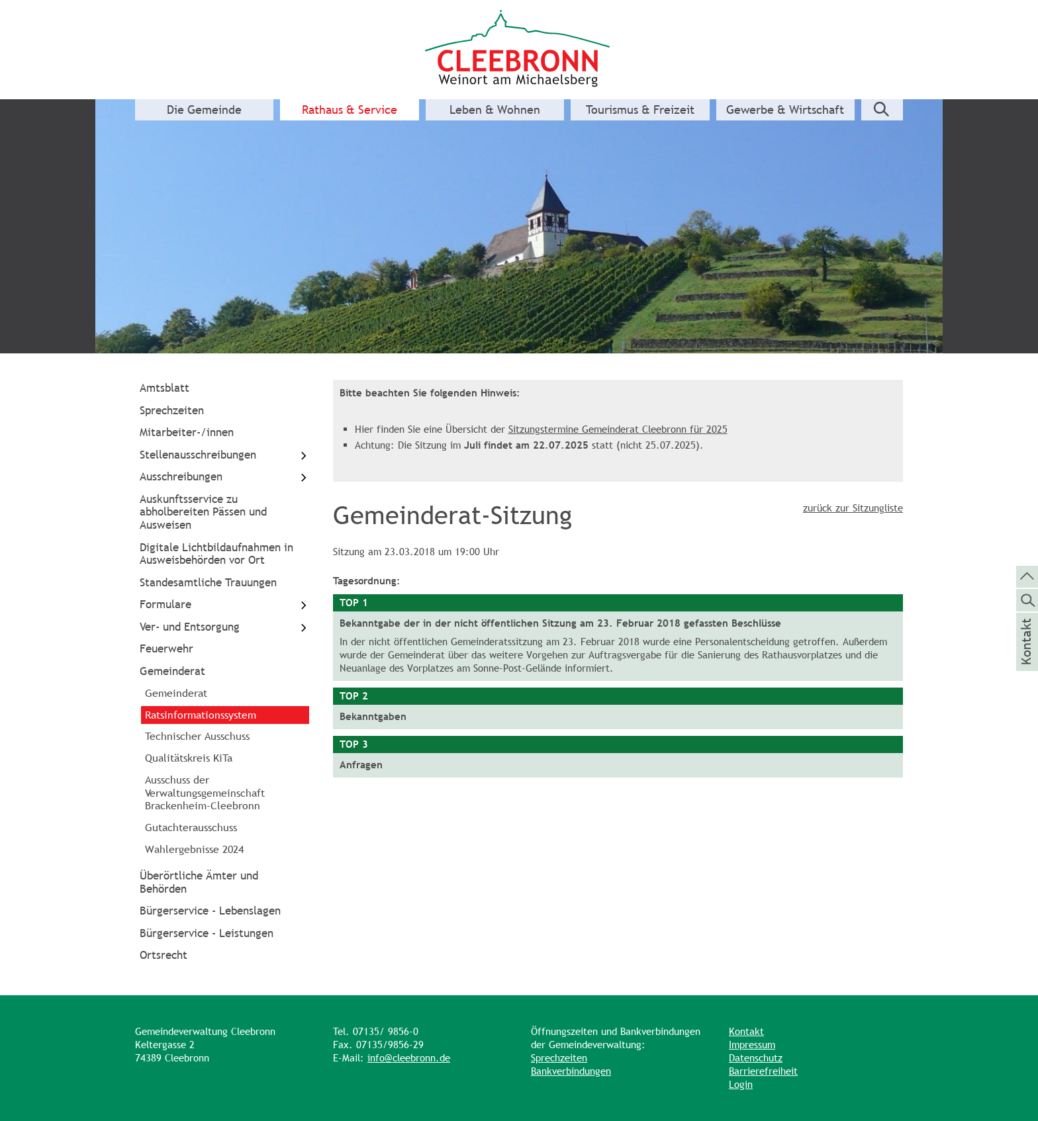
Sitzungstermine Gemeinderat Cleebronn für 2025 (618, 429)
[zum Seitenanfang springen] (1027, 576)
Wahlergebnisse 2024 (194, 849)
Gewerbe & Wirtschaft (785, 110)
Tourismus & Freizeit (640, 110)
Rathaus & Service (349, 110)
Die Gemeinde (204, 110)
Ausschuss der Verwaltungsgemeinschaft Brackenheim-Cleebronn (205, 793)
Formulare (224, 605)
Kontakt (746, 1031)
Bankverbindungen (571, 1071)
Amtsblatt (164, 387)
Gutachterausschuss (191, 827)
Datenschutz (755, 1058)
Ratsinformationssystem (200, 715)
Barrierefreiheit (763, 1071)
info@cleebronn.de (408, 1058)
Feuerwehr (166, 648)
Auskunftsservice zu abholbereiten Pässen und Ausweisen (203, 512)
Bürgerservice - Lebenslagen (210, 910)
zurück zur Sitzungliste (853, 508)
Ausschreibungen (224, 477)
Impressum (752, 1044)
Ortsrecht (163, 955)
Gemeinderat (172, 671)
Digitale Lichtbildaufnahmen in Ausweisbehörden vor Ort (216, 554)
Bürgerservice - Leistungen (206, 933)
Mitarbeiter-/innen (187, 432)
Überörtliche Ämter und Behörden (199, 882)
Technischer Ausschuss (197, 736)
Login (741, 1084)
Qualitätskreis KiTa (188, 758)
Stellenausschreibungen (224, 455)
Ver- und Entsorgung (224, 627)
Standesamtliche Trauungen (208, 582)
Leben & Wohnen (494, 110)
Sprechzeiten (172, 410)
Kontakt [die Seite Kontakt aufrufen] (1026, 659)
